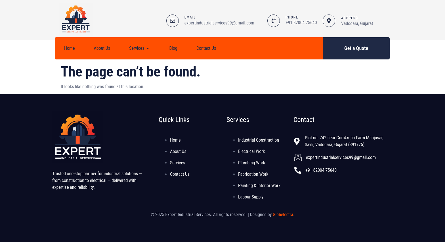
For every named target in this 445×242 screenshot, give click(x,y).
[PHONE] (273, 21)
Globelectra (283, 214)
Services (139, 48)
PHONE (292, 17)
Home (69, 48)
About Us (102, 48)
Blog (173, 48)
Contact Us (206, 48)
